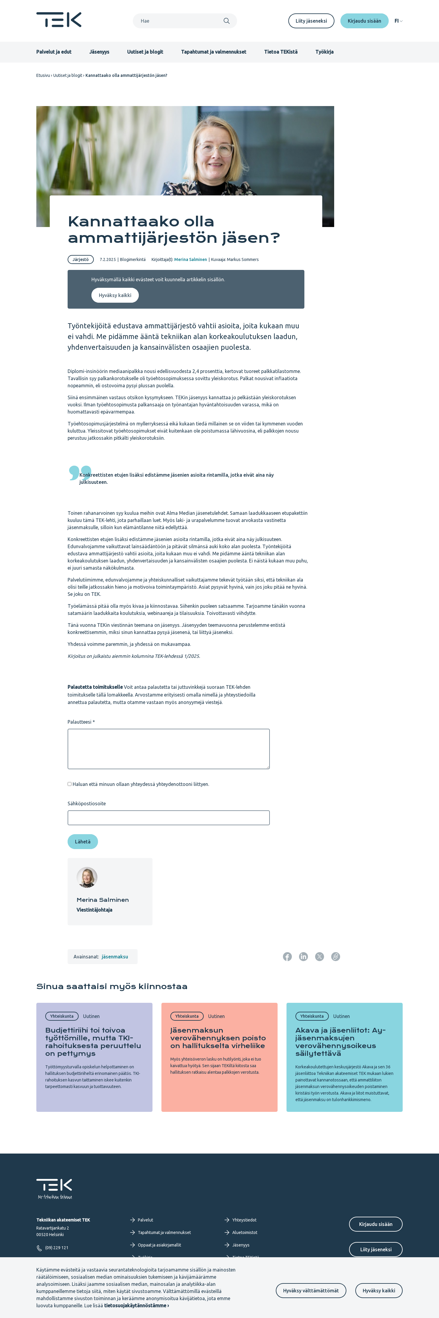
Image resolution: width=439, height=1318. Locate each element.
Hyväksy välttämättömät (311, 1290)
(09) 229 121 (52, 1248)
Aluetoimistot (241, 1232)
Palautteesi (79, 722)
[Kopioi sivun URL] (335, 956)
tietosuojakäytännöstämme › (136, 1305)
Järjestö (81, 259)
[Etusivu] (59, 25)
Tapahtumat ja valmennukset (213, 52)
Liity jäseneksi (311, 21)
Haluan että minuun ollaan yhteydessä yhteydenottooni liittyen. (141, 784)
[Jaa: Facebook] (287, 956)
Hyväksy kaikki (379, 1290)
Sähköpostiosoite (87, 803)
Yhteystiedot (240, 1220)
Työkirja (324, 52)
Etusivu (43, 75)
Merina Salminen (190, 259)
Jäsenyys (99, 52)
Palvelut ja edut (53, 52)
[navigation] (399, 20)
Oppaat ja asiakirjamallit (155, 1245)
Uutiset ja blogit (145, 52)
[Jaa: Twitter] (319, 956)
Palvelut (141, 1220)
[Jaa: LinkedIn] (303, 956)
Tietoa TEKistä (281, 52)
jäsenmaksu (115, 956)
